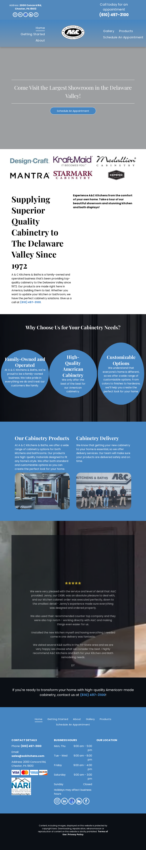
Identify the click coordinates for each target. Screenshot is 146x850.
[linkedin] (20, 15)
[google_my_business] (25, 15)
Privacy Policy (75, 834)
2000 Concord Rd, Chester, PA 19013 (28, 7)
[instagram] (15, 15)
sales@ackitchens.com (27, 756)
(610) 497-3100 (114, 14)
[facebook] (36, 15)
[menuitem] (40, 28)
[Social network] (31, 15)
